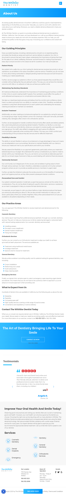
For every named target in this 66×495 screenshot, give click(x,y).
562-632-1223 (40, 318)
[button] (3, 491)
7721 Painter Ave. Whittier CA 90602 (26, 473)
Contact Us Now (33, 339)
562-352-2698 (33, 343)
